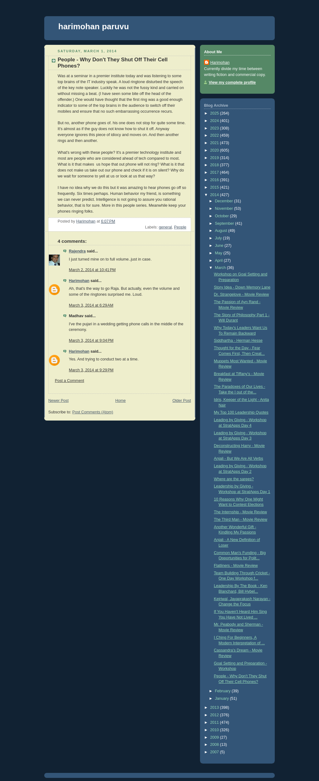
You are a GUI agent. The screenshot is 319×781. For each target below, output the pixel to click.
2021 (215, 143)
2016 (215, 180)
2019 (215, 158)
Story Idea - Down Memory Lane (242, 287)
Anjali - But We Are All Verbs (238, 458)
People (180, 227)
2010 (215, 730)
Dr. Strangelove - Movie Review (241, 294)
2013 (215, 707)
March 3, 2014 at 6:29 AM (91, 305)
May (219, 253)
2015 (215, 187)
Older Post (181, 400)
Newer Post (58, 400)
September (225, 223)
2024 (215, 121)
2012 (215, 715)
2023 (215, 128)
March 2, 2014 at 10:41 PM (92, 270)
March (221, 268)
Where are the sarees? (234, 479)
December (224, 201)
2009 (215, 737)
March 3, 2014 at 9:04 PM (91, 340)
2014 (215, 195)
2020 (215, 150)
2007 (215, 752)
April (219, 260)
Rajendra (77, 251)
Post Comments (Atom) (92, 412)
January (222, 698)
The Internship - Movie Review (240, 512)
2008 (215, 744)
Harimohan (79, 281)
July (219, 238)
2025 (215, 113)
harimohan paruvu (93, 26)
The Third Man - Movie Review (240, 519)
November (224, 208)
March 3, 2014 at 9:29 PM (91, 370)
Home (120, 400)
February (223, 691)
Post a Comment (69, 381)
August (221, 230)
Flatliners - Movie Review (236, 565)
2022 (215, 135)
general (165, 227)
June (220, 245)
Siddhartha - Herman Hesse (238, 340)
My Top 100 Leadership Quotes (241, 412)
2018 (215, 165)
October (222, 216)
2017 (215, 172)
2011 (215, 722)
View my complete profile (232, 82)
